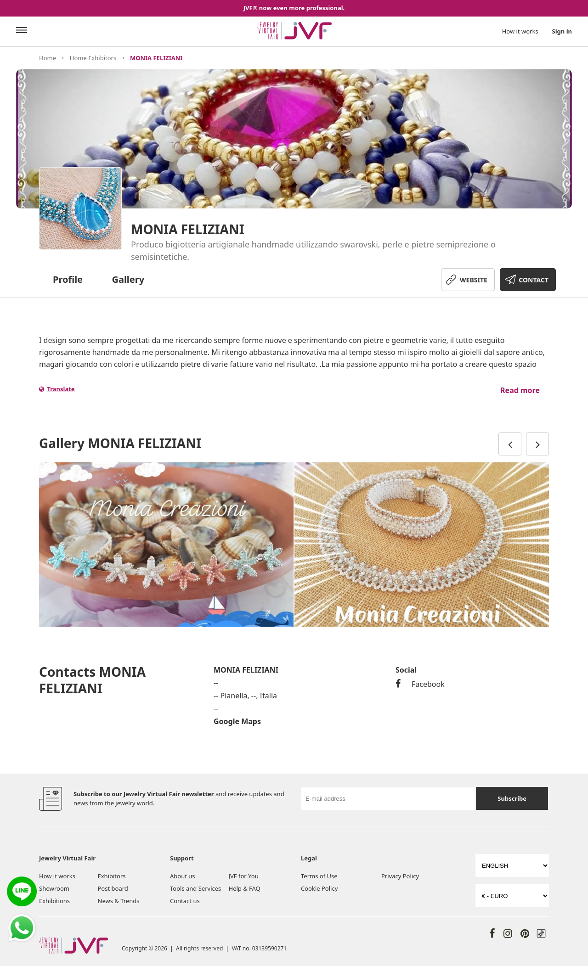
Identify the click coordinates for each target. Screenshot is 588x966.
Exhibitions (54, 901)
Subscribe (512, 798)
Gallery (128, 279)
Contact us (185, 901)
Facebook (420, 684)
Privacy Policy (400, 876)
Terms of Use (319, 876)
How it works (520, 31)
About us (182, 876)
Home (47, 58)
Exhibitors (112, 876)
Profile (68, 279)
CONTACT (533, 279)
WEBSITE (473, 279)
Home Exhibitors (93, 58)
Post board (113, 888)
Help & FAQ (244, 888)
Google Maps (237, 721)
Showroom (54, 888)
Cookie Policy (319, 888)
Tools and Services (195, 888)
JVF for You (244, 876)
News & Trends (119, 901)
